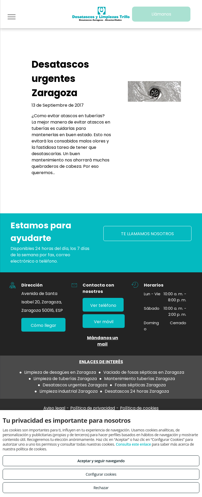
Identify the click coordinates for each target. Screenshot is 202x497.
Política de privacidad (92, 408)
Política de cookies (139, 408)
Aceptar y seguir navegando (100, 460)
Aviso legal (54, 408)
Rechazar (100, 487)
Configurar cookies (101, 474)
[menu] (11, 17)
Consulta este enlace (133, 444)
